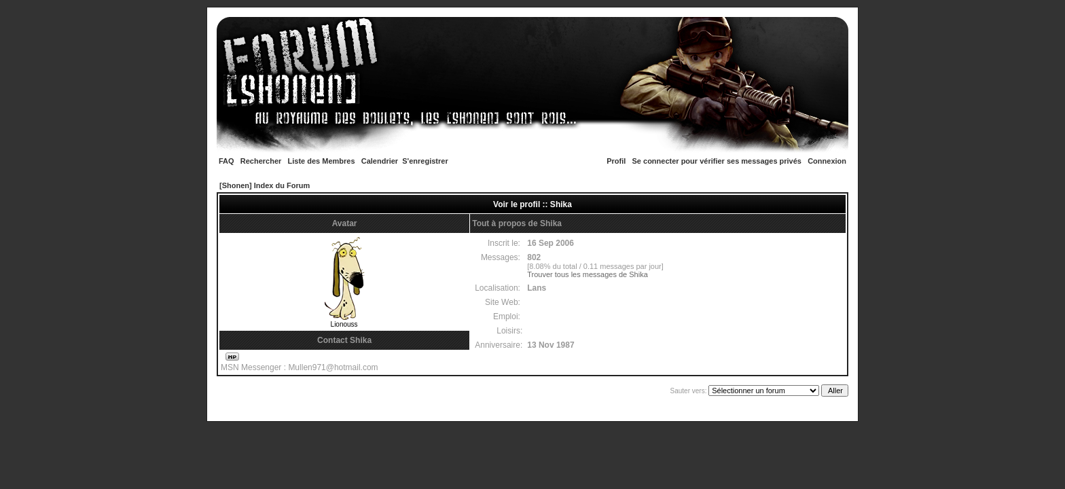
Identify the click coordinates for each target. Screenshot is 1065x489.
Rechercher (261, 161)
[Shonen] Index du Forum (264, 185)
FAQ (226, 161)
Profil (616, 161)
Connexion (827, 161)
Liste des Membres (321, 161)
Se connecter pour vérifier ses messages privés (716, 161)
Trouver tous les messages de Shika (587, 274)
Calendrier (379, 161)
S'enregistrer (425, 161)
